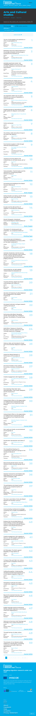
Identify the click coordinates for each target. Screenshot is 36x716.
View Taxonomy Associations (16, 46)
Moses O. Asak (20, 114)
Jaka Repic (13, 348)
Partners (12, 677)
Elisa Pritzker (13, 634)
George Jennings (14, 512)
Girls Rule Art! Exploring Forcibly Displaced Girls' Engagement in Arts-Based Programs (15, 294)
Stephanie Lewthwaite (15, 369)
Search (32, 22)
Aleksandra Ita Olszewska (16, 187)
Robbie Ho (13, 406)
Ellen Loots (26, 624)
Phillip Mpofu (14, 114)
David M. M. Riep (14, 199)
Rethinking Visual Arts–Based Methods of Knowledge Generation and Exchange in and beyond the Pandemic (14, 52)
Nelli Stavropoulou (14, 86)
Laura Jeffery (13, 378)
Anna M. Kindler (14, 260)
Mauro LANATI (14, 232)
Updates (24, 6)
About (20, 6)
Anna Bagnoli (14, 599)
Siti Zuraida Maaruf (15, 333)
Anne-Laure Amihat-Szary (16, 454)
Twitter (5, 700)
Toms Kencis (13, 162)
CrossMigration (13, 2)
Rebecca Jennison (14, 393)
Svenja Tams (13, 502)
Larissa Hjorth (14, 43)
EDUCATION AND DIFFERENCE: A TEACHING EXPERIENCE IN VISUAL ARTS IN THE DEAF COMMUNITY (14, 241)
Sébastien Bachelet (14, 541)
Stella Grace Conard (15, 576)
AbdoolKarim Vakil (14, 222)
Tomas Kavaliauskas (15, 553)
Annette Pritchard (21, 273)
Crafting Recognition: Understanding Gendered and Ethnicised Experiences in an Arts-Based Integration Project (14, 573)
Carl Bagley (13, 358)
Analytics (7, 711)
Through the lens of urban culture (12, 632)
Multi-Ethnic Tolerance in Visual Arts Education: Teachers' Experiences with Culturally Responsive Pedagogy (14, 330)
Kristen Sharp (19, 43)
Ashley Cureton (14, 297)
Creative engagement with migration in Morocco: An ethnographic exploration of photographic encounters (14, 538)
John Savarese (20, 442)
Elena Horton (21, 576)
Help (5, 709)
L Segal (17, 125)
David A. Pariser (21, 260)
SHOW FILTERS (18, 34)
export (12, 30)
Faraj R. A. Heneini (15, 100)
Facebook (5, 701)
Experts (16, 6)
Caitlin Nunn (13, 490)
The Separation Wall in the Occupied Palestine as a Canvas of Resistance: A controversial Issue (14, 97)
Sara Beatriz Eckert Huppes (16, 244)
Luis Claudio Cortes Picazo (16, 147)
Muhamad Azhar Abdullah (16, 334)
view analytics (7, 30)
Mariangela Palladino (20, 378)
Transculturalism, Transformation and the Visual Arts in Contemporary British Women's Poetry (14, 172)
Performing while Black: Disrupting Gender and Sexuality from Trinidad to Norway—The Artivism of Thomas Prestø (14, 316)
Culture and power (8, 123)
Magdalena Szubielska (20, 406)
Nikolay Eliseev (24, 502)
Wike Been (13, 624)
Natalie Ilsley (13, 307)
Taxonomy (11, 6)
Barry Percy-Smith (24, 55)
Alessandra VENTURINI (23, 232)
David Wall (13, 563)
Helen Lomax (14, 55)
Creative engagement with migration (13, 377)
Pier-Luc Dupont (14, 648)
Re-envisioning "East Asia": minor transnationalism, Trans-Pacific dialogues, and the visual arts (14, 390)
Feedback (7, 707)
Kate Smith (19, 55)
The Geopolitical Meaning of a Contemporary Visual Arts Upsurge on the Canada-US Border (14, 451)
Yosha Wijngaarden (19, 624)
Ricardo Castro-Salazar (20, 358)
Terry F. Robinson (14, 442)
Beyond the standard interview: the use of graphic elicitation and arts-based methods (14, 596)
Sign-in (30, 2)
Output (29, 6)
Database (6, 6)
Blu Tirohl (13, 432)
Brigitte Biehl (18, 502)
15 (22, 658)
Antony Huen (14, 175)
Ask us (32, 713)
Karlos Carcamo (19, 634)
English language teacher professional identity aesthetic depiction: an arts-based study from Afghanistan (15, 609)
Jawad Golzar (13, 612)
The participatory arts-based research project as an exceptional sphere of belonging (13, 487)
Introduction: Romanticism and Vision (13, 440)
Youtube (5, 703)
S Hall (20, 125)
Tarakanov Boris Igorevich (16, 69)
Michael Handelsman (15, 210)
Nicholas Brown (14, 136)
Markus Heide (14, 466)
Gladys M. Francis (14, 320)
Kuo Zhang (13, 527)
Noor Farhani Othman (23, 333)
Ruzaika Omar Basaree (23, 100)
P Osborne (13, 125)
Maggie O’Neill (14, 586)
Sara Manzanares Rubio (15, 478)
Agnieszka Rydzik (14, 273)
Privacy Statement (11, 713)
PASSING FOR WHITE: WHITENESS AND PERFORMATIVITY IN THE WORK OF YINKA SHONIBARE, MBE (14, 475)
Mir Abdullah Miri (20, 612)
